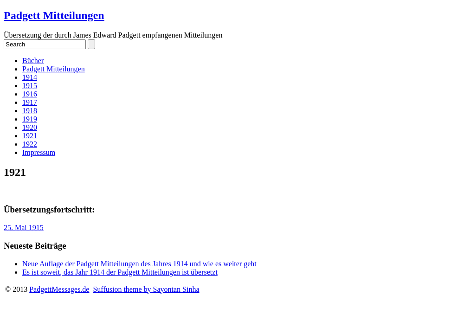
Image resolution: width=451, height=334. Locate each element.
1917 (29, 102)
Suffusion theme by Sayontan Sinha (146, 289)
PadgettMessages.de (59, 289)
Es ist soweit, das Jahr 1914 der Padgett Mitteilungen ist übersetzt (120, 272)
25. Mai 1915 (24, 227)
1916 (29, 94)
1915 (29, 86)
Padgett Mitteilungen (54, 15)
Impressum (38, 152)
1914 (29, 77)
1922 (29, 144)
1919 (29, 119)
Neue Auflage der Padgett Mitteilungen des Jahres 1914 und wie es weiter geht (139, 264)
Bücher (33, 60)
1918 (29, 111)
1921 (29, 136)
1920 (29, 127)
